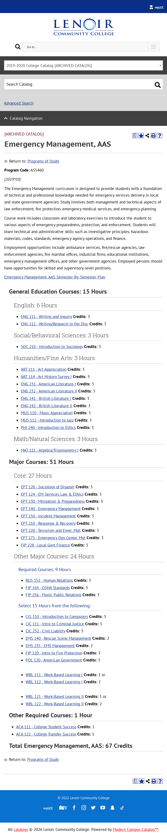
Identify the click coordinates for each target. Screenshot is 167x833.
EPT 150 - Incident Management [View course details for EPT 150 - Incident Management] (48, 516)
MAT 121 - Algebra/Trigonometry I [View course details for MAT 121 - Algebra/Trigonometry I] (50, 450)
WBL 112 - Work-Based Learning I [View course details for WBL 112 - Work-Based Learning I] (54, 681)
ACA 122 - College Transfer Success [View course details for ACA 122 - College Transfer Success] (46, 734)
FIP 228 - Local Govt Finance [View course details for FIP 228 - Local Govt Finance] (45, 545)
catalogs (21, 829)
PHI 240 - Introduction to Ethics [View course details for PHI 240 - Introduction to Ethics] (48, 427)
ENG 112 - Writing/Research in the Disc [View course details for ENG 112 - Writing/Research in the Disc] (54, 323)
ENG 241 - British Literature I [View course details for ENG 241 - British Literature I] (46, 398)
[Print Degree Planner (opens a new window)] (135, 135)
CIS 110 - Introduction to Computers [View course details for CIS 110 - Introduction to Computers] (57, 616)
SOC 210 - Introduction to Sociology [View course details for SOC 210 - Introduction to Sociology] (52, 346)
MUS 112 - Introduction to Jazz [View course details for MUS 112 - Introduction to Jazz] (47, 420)
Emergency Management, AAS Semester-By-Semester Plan (54, 277)
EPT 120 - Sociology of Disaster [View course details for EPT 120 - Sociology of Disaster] (47, 486)
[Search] (17, 46)
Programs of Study (43, 161)
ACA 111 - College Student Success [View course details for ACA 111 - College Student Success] (46, 726)
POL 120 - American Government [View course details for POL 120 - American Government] (54, 660)
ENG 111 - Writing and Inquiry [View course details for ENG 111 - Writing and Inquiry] (46, 316)
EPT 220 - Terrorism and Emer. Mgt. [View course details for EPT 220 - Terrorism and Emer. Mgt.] (51, 530)
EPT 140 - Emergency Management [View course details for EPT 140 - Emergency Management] (51, 508)
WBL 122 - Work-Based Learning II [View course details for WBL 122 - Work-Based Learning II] (55, 703)
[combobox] (83, 65)
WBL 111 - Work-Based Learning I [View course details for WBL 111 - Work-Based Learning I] (54, 674)
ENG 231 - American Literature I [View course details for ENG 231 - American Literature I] (48, 384)
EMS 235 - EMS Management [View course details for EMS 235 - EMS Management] (50, 645)
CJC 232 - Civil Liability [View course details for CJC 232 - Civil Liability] (45, 631)
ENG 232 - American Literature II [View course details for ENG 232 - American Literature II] (49, 391)
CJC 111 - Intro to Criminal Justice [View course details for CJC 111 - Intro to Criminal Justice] (55, 623)
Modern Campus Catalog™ (135, 829)
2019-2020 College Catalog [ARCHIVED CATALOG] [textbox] (49, 65)
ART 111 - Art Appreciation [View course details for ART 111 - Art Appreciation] (43, 369)
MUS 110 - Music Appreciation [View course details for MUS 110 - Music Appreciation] (47, 412)
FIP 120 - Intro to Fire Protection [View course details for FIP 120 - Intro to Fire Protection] (54, 653)
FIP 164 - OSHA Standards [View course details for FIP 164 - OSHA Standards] (48, 587)
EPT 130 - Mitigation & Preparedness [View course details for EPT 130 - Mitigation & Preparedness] (53, 501)
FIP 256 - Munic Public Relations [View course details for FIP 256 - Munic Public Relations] (53, 594)
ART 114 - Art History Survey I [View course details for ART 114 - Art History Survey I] (46, 376)
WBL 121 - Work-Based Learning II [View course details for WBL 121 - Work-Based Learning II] (55, 696)
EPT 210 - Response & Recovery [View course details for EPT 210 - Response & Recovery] (48, 523)
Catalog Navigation (26, 118)
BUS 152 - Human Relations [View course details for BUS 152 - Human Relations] (49, 580)
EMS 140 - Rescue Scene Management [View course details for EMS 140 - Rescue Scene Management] (58, 638)
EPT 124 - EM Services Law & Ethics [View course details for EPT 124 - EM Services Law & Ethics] (52, 494)
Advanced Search (18, 103)
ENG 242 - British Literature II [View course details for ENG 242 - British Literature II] (46, 405)
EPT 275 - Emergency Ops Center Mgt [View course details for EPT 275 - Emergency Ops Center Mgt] (53, 537)
